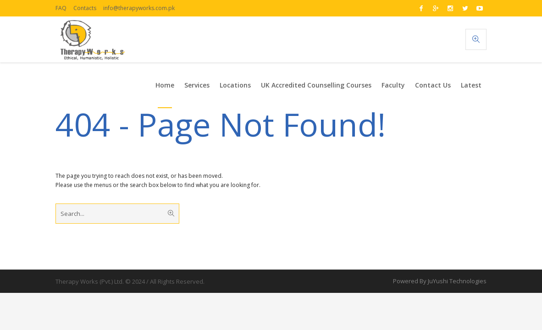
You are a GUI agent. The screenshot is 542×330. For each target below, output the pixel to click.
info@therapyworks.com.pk (139, 8)
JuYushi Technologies (457, 281)
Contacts (84, 8)
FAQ (60, 8)
